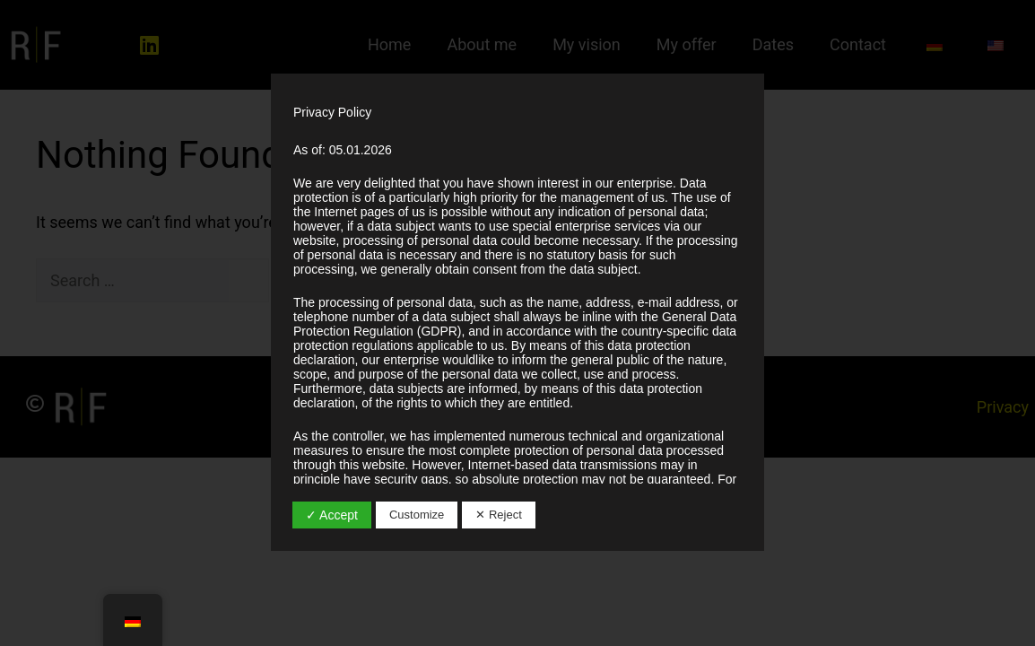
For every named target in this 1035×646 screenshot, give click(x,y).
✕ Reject (498, 514)
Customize (416, 514)
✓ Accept (332, 515)
